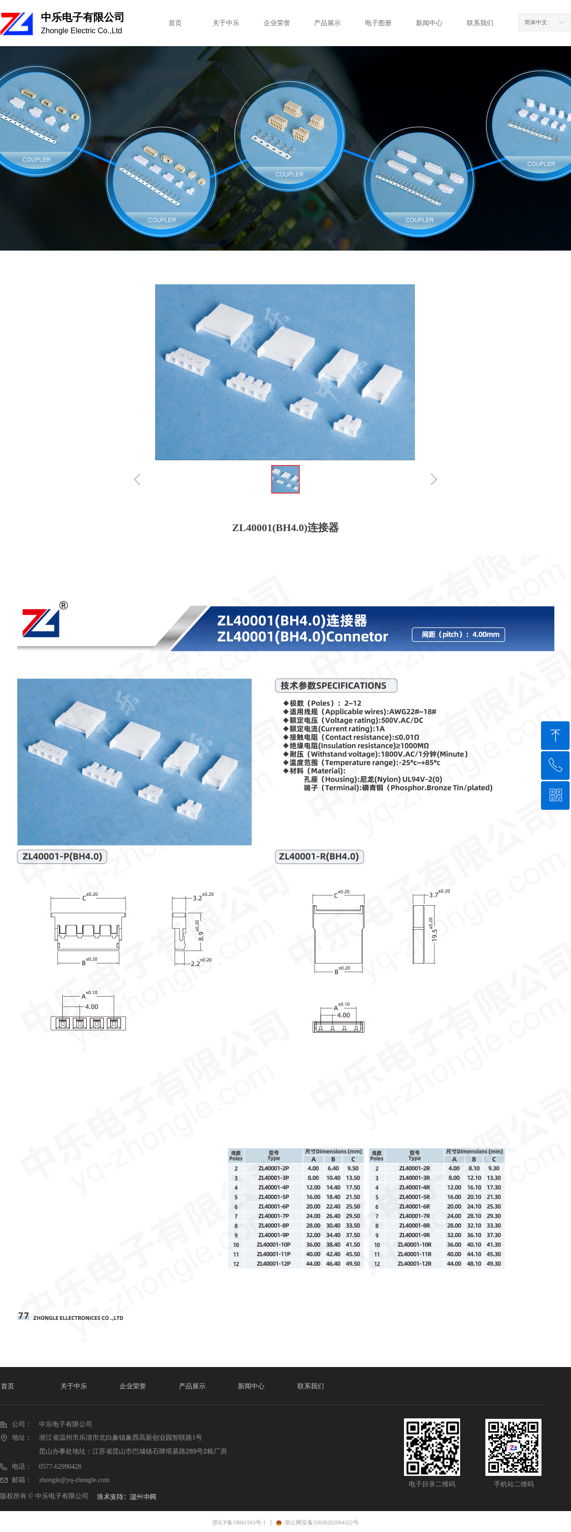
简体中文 (535, 22)
